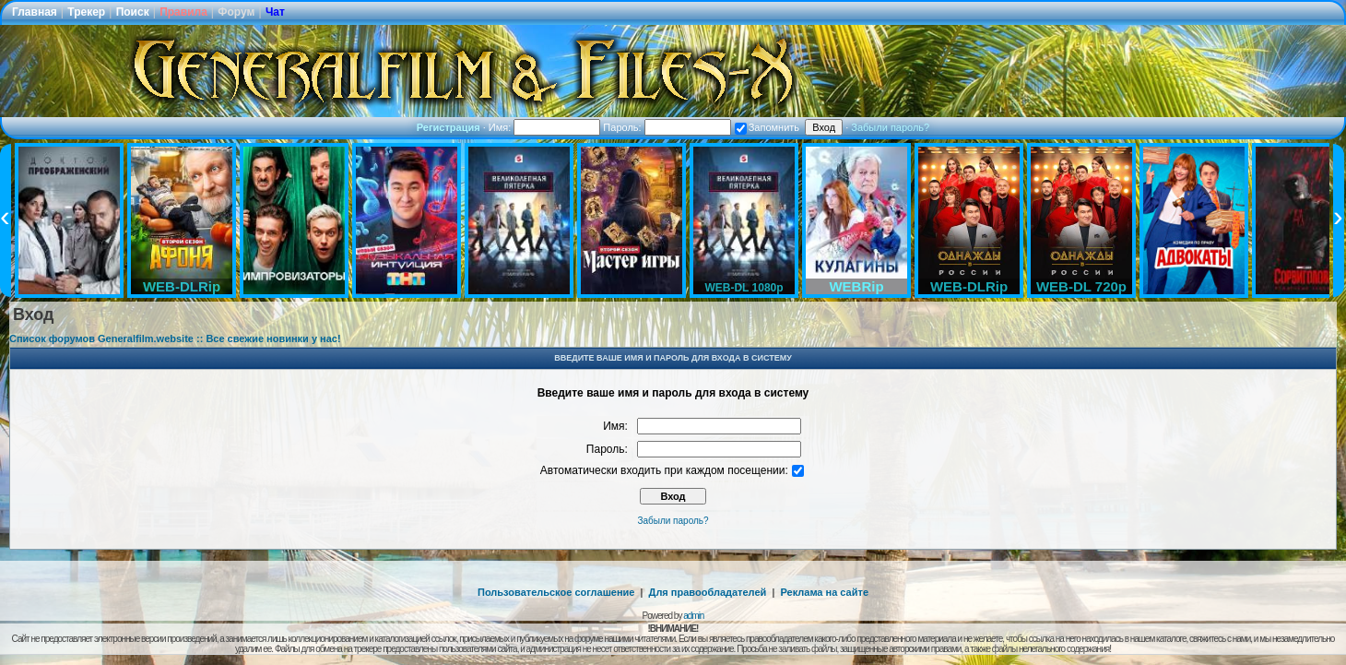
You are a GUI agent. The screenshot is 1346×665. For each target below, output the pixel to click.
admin (693, 616)
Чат (275, 12)
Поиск (132, 12)
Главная (34, 12)
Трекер (86, 12)
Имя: (545, 127)
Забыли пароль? (890, 127)
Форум (236, 12)
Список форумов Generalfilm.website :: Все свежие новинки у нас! (175, 338)
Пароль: (666, 127)
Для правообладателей (708, 592)
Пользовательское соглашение (556, 592)
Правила (183, 12)
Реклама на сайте (824, 592)
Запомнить (767, 127)
